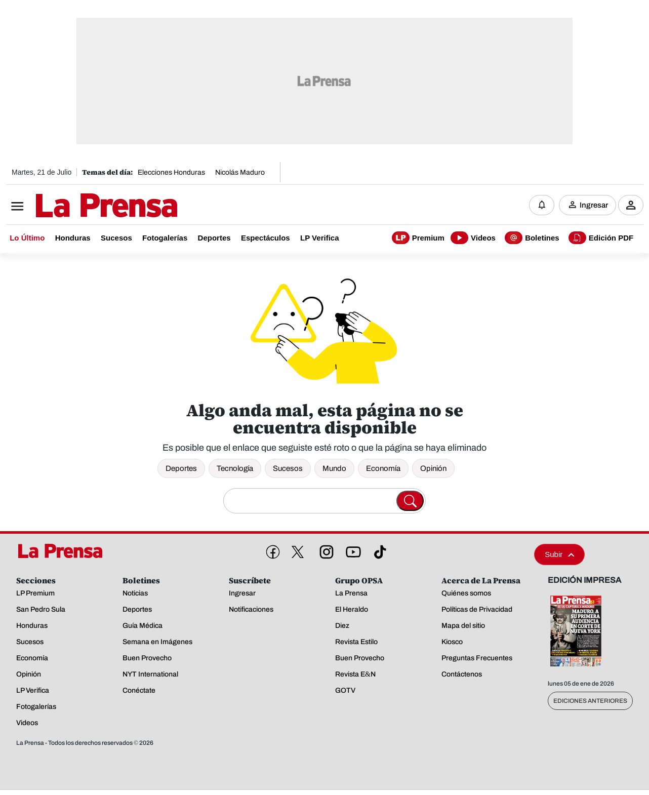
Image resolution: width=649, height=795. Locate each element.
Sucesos (288, 468)
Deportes (181, 468)
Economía (383, 468)
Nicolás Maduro (240, 172)
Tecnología (235, 468)
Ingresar (594, 205)
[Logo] (81, 206)
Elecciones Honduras (171, 172)
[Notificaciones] (541, 205)
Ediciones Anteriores (590, 700)
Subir (559, 554)
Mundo (334, 468)
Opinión (433, 468)
